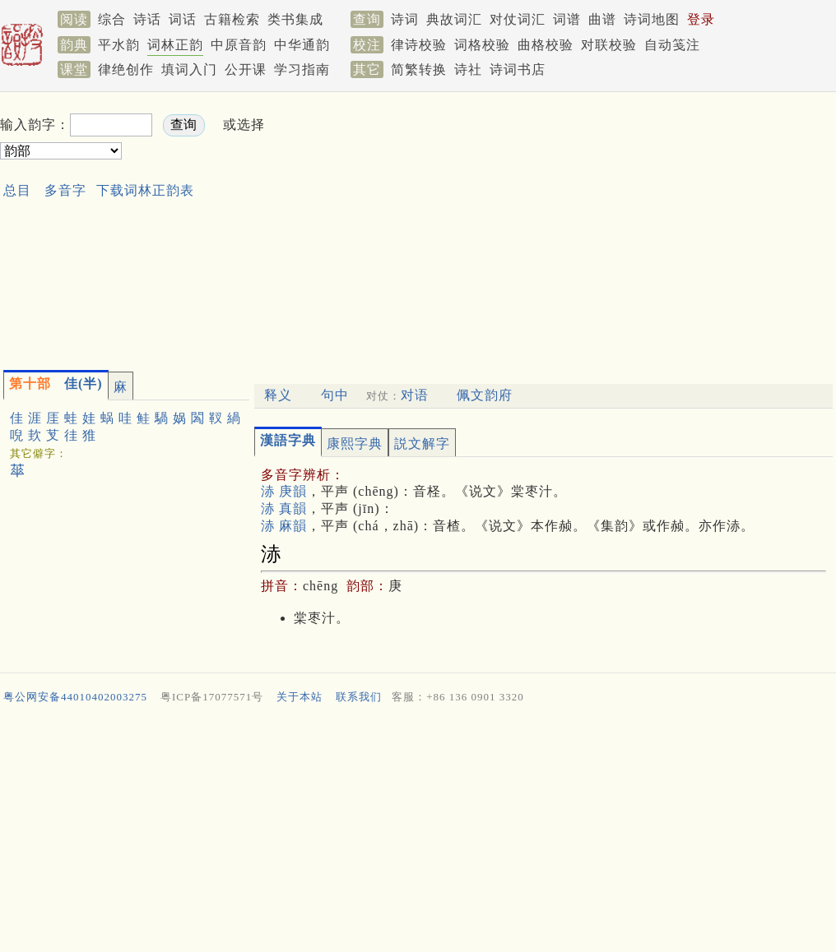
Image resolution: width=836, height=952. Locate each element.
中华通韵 (302, 45)
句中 (335, 395)
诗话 (147, 19)
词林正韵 (175, 45)
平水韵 (119, 45)
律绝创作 (126, 69)
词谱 (567, 19)
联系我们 (359, 697)
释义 (278, 395)
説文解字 (422, 444)
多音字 (65, 190)
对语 (415, 395)
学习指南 (302, 69)
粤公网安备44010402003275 (75, 697)
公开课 (246, 69)
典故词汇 (454, 19)
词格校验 (482, 45)
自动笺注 (672, 45)
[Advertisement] (488, 227)
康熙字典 (355, 444)
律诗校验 (419, 45)
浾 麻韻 (284, 526)
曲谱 (602, 19)
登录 (701, 19)
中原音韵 (239, 45)
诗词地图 (652, 19)
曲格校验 (546, 45)
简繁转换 (419, 69)
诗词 (405, 19)
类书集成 (295, 19)
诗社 (468, 69)
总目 (17, 190)
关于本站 (299, 697)
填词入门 (189, 69)
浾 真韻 (284, 508)
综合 (112, 19)
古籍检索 (232, 19)
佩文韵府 (485, 395)
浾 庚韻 (284, 491)
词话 (183, 19)
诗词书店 (518, 69)
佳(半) (56, 384)
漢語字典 (288, 440)
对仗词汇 (518, 19)
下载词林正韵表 (145, 190)
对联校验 (609, 45)
